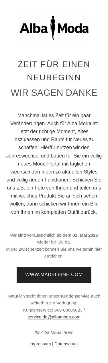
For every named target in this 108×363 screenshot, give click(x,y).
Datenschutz (66, 343)
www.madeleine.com (54, 274)
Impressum (40, 343)
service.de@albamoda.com (54, 316)
